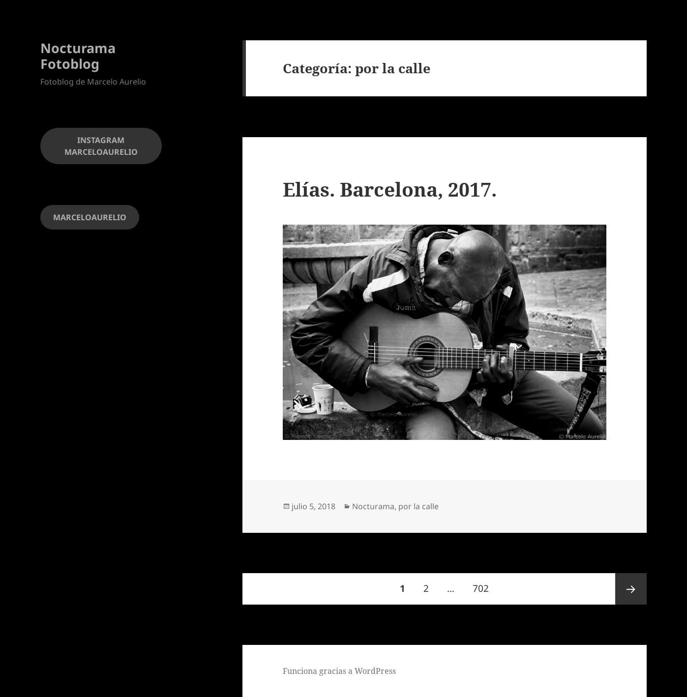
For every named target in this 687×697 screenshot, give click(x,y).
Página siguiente (631, 589)
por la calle (418, 506)
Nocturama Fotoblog (78, 56)
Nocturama (373, 506)
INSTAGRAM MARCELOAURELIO (101, 146)
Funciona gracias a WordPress (339, 671)
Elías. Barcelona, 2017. (390, 189)
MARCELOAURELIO (89, 217)
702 (484, 584)
